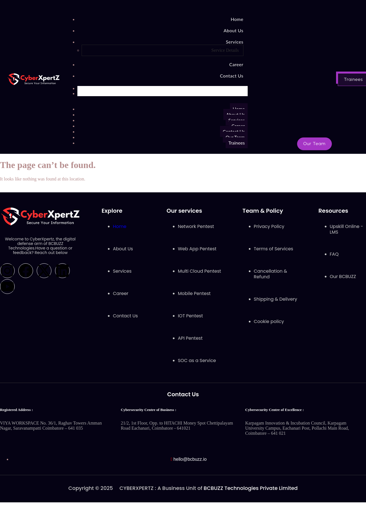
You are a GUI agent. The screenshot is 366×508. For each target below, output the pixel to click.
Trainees (236, 142)
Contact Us (231, 75)
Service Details (225, 50)
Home (237, 19)
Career (236, 64)
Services (234, 41)
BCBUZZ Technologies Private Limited (251, 488)
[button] (314, 143)
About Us (233, 30)
